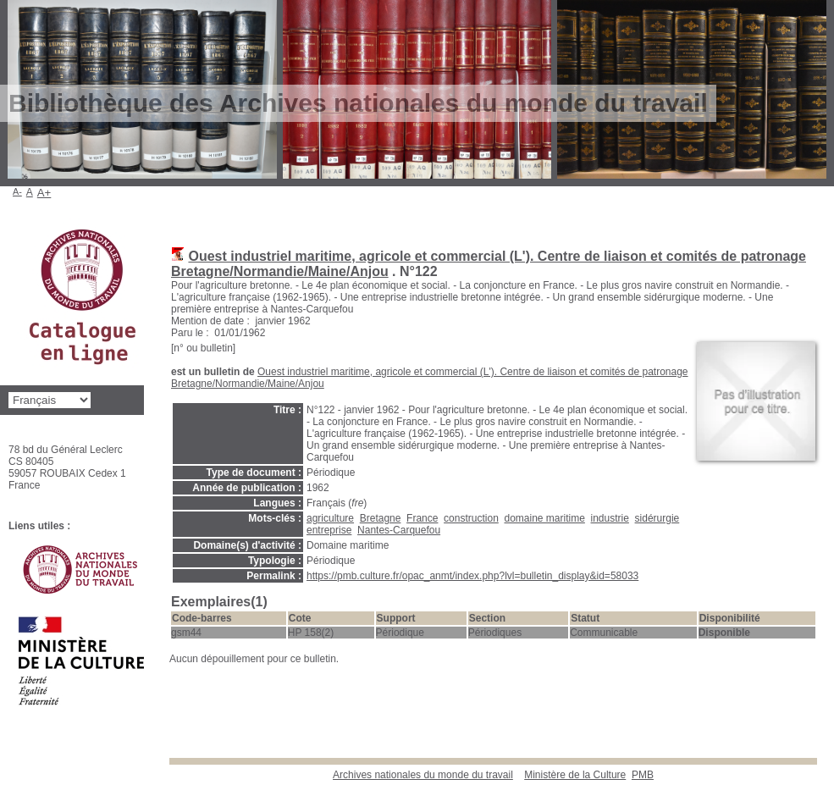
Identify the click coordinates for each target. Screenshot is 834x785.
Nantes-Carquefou (398, 530)
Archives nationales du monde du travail (423, 775)
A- (17, 191)
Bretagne (380, 518)
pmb (643, 775)
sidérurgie (657, 518)
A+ (44, 192)
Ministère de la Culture (575, 775)
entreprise (329, 530)
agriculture (330, 518)
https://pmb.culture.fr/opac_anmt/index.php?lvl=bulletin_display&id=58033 (472, 576)
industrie (610, 518)
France (422, 518)
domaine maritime (544, 518)
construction (471, 518)
